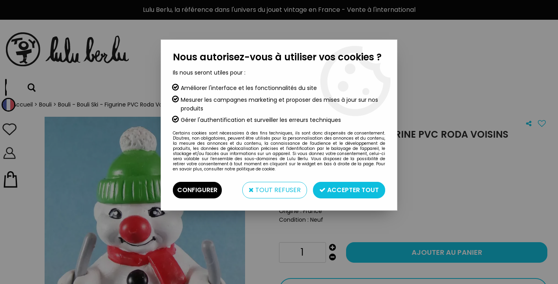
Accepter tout (349, 189)
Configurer (197, 189)
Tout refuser (275, 189)
